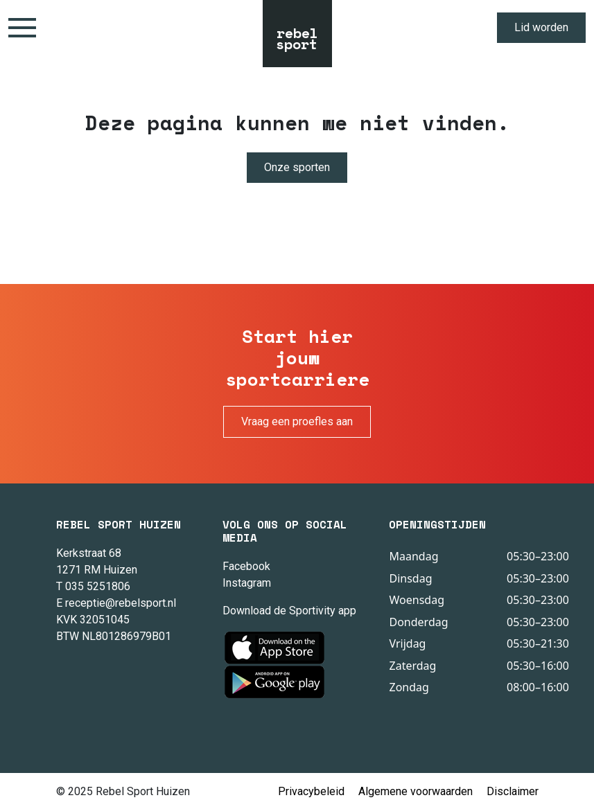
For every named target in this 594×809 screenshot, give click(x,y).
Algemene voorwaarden (415, 791)
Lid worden (541, 27)
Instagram (246, 582)
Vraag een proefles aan (297, 421)
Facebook (246, 566)
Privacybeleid (311, 791)
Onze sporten (297, 167)
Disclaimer (513, 791)
